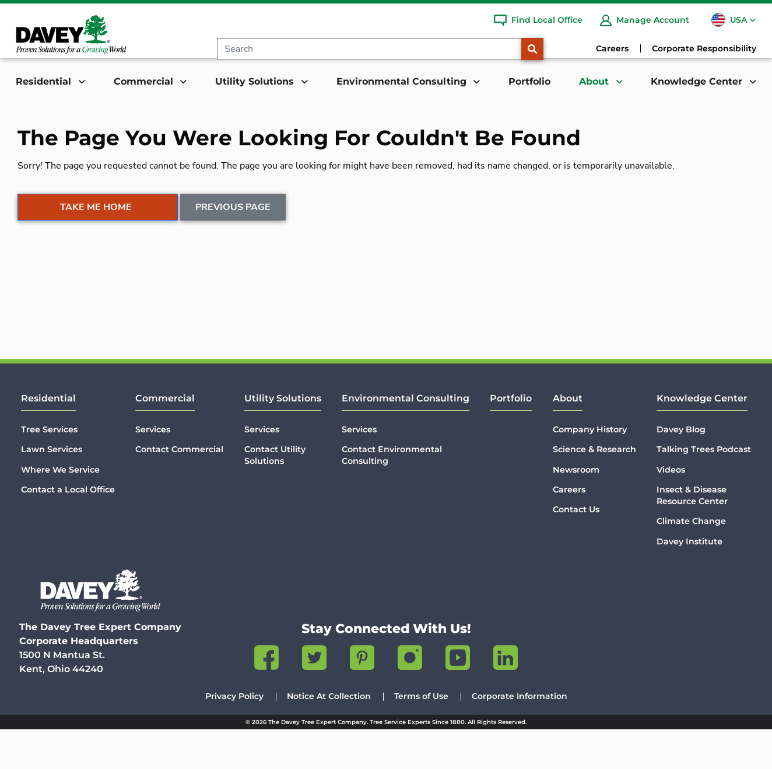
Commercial (165, 437)
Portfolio (529, 81)
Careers (612, 48)
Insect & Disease (692, 535)
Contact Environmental (392, 495)
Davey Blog (681, 469)
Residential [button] (45, 81)
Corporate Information (519, 735)
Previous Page (233, 268)
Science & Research (594, 489)
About (567, 437)
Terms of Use (421, 735)
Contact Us (576, 549)
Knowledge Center (702, 437)
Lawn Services (51, 489)
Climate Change (691, 560)
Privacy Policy (234, 735)
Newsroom (576, 509)
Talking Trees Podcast (704, 489)
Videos (671, 509)
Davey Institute (689, 580)
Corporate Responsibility (704, 48)
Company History (590, 469)
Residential (48, 437)
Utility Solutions (282, 437)
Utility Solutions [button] (256, 81)
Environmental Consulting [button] (402, 81)
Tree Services (49, 469)
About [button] (595, 81)
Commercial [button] (145, 81)
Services (152, 469)
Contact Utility (275, 495)
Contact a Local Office (68, 529)
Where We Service (60, 509)
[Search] (369, 49)
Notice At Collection (329, 735)
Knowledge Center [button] (698, 81)
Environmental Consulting (405, 437)
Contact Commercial (179, 489)
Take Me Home (96, 268)
